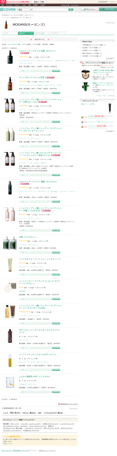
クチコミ (39, 33)
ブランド (17, 5)
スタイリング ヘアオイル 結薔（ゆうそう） (37, 51)
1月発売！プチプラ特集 (91, 48)
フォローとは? (73, 408)
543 (35, 336)
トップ (5, 33)
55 (45, 241)
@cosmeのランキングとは (69, 404)
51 (44, 263)
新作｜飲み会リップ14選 (92, 53)
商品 (22, 33)
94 (49, 312)
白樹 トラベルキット (28, 237)
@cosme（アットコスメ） (47, 450)
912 (47, 135)
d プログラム (92, 126)
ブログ (24, 5)
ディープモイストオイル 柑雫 (31, 77)
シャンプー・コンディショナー (29, 110)
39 (47, 57)
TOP (2, 5)
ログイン (113, 2)
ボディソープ (23, 340)
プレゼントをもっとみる (104, 95)
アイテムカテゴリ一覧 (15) (53, 413)
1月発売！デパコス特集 (91, 50)
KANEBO (91, 116)
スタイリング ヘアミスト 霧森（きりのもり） (38, 182)
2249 (48, 106)
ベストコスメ (74, 5)
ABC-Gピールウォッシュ (106, 122)
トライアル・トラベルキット (28, 245)
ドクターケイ (92, 122)
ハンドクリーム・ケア (35, 267)
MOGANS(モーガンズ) (12, 408)
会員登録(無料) (103, 2)
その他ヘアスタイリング (63, 61)
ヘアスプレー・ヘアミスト (33, 428)
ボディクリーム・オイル (53, 85)
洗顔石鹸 (22, 291)
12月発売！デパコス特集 (92, 56)
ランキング (9, 5)
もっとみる (109, 58)
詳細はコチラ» (8, 444)
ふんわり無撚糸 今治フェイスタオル (34, 376)
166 (35, 359)
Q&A (29, 5)
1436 (46, 215)
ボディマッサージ (42, 362)
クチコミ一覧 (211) (29, 413)
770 (46, 82)
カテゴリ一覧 (65, 5)
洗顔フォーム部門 (87, 104)
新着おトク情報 (39, 2)
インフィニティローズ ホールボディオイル (37, 354)
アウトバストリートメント (45, 61)
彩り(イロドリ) (6, 450)
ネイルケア (23, 267)
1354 (48, 159)
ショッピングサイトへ (24, 53)
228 (47, 188)
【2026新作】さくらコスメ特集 (94, 45)
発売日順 (45, 44)
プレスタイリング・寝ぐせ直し (48, 191)
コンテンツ (55, 33)
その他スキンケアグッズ (27, 384)
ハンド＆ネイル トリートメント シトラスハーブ (39, 259)
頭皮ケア (41, 85)
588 (42, 288)
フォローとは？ (110, 22)
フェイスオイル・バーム (27, 61)
